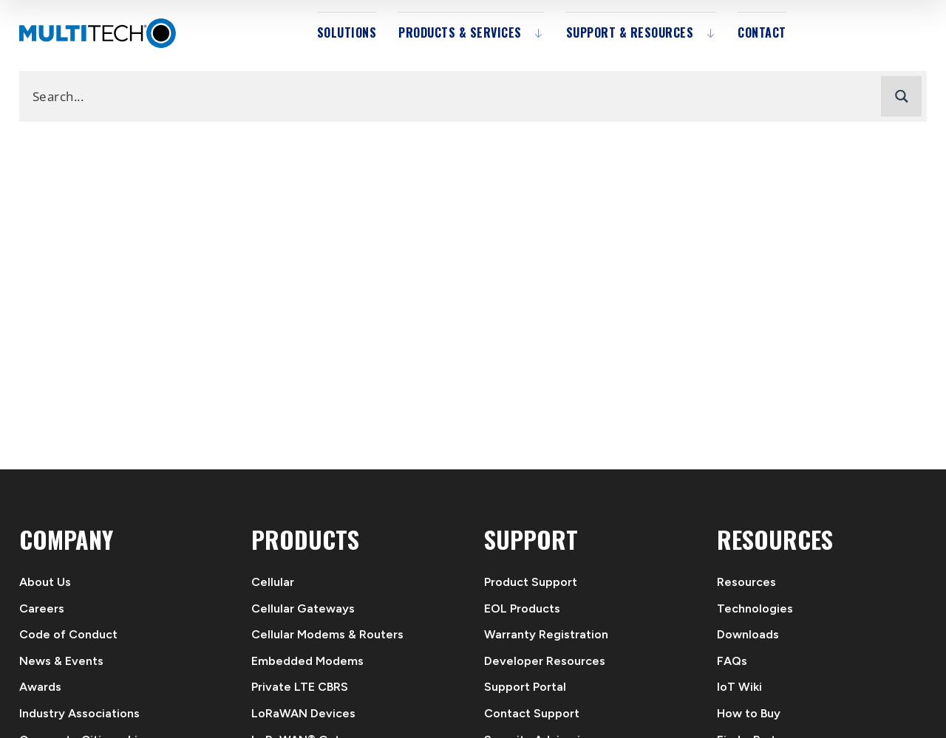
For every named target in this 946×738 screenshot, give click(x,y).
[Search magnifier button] (901, 96)
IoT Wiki (739, 687)
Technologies (755, 608)
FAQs (732, 661)
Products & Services (460, 32)
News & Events (61, 661)
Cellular (272, 582)
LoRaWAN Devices (303, 713)
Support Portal (525, 687)
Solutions (347, 32)
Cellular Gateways (303, 608)
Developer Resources (544, 661)
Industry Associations (79, 713)
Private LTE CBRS (299, 687)
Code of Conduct (68, 634)
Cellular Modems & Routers (327, 634)
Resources (746, 582)
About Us (45, 582)
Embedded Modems (307, 661)
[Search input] (454, 95)
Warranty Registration (546, 634)
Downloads (748, 634)
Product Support (530, 582)
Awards (40, 687)
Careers (41, 608)
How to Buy (748, 713)
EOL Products (522, 608)
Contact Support (531, 713)
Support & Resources (630, 32)
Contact (762, 32)
